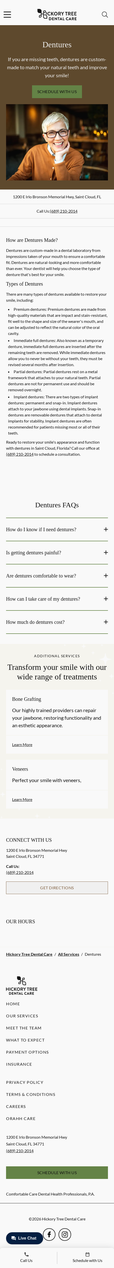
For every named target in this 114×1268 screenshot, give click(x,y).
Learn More (22, 744)
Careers (16, 1106)
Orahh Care (21, 1118)
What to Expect (25, 1040)
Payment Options (27, 1052)
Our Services (22, 1015)
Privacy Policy (24, 1082)
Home (13, 1003)
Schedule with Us (57, 91)
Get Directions (57, 887)
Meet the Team (24, 1027)
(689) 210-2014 (63, 211)
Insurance (19, 1064)
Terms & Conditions (30, 1094)
